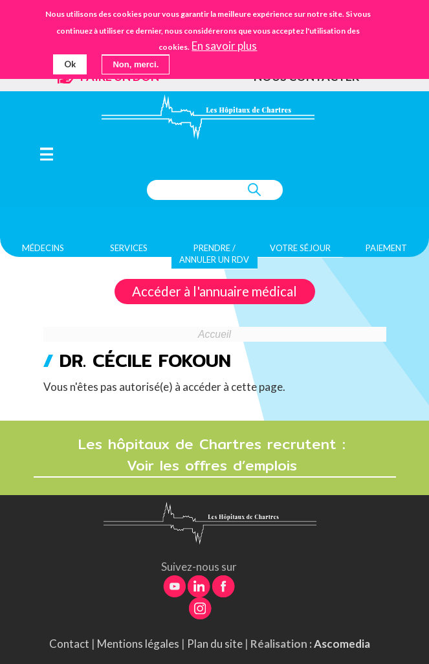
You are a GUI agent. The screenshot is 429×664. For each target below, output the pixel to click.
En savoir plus (224, 45)
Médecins (43, 248)
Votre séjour (300, 248)
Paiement (386, 248)
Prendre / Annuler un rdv (214, 254)
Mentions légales (138, 643)
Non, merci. (136, 64)
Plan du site (215, 643)
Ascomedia (342, 643)
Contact (69, 643)
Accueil (214, 334)
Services (129, 248)
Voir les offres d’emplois (215, 466)
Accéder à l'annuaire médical (214, 292)
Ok (70, 64)
